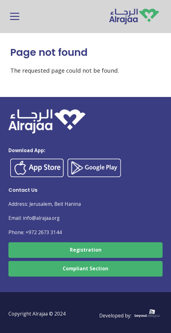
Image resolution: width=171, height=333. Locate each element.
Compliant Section (85, 268)
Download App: (26, 150)
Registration (85, 250)
